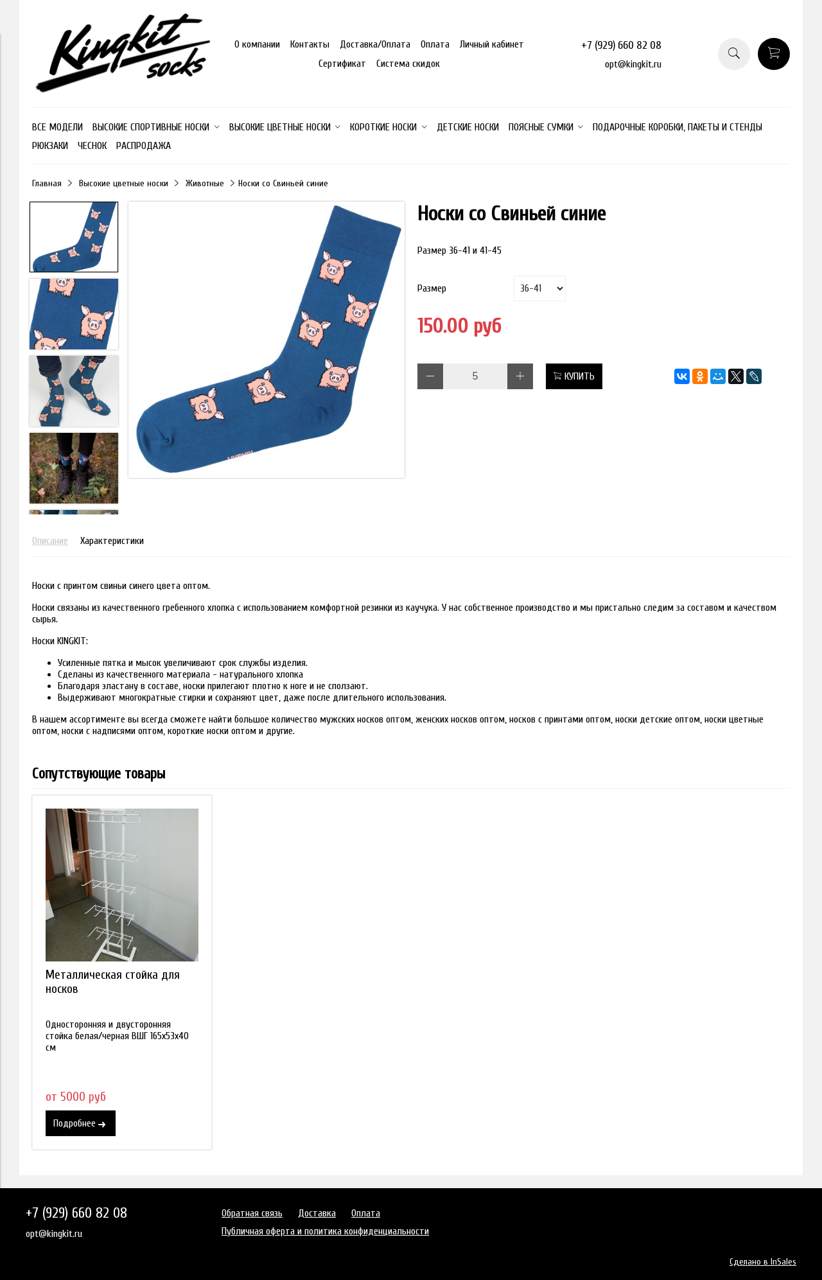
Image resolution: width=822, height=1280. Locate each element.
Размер (431, 288)
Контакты (309, 44)
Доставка (317, 1213)
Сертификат (342, 63)
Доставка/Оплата (375, 44)
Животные (205, 183)
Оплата (435, 44)
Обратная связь (252, 1213)
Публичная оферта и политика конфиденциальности (325, 1231)
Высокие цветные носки (123, 183)
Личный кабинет (492, 44)
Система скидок (408, 63)
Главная (47, 183)
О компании (257, 44)
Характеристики (112, 541)
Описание (50, 541)
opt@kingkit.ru (633, 64)
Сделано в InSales (763, 1261)
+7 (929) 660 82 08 (621, 45)
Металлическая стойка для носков (113, 982)
